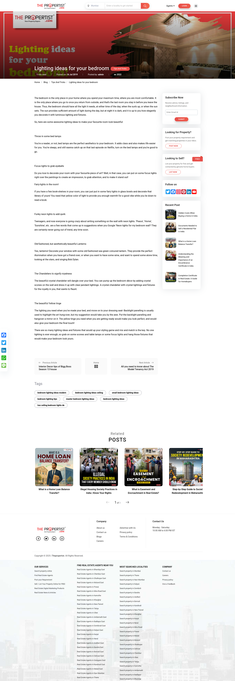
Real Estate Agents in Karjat (88, 634)
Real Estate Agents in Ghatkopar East (91, 578)
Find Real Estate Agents (43, 575)
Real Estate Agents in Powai (88, 587)
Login (184, 6)
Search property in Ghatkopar (131, 644)
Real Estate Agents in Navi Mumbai (90, 673)
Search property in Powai (129, 631)
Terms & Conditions (129, 536)
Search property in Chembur (130, 653)
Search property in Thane (129, 575)
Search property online (43, 571)
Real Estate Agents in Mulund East (90, 582)
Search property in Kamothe (130, 666)
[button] (127, 502)
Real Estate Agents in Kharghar (89, 600)
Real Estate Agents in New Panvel (90, 604)
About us (101, 527)
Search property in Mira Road (131, 627)
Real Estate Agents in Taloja (88, 608)
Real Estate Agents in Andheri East (90, 643)
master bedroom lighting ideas (80, 399)
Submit (181, 119)
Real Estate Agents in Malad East (90, 669)
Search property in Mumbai (130, 571)
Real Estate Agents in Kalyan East (90, 630)
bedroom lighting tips (47, 399)
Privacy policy (126, 532)
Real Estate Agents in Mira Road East (91, 591)
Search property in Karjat (129, 618)
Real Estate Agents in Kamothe (89, 595)
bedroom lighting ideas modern (51, 392)
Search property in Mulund (130, 640)
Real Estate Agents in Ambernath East (92, 617)
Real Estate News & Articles (45, 592)
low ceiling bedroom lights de (50, 405)
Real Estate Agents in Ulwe (87, 612)
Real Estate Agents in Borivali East (90, 651)
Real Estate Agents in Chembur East (91, 574)
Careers (100, 541)
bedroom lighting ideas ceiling (89, 392)
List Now (173, 172)
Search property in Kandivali (130, 605)
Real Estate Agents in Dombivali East (91, 625)
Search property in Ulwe (129, 657)
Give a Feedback (168, 584)
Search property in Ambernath (131, 670)
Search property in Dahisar (130, 648)
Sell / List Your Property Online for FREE (49, 584)
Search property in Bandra (130, 592)
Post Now (173, 146)
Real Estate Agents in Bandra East (90, 647)
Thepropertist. (58, 555)
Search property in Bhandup (130, 679)
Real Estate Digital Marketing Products (49, 588)
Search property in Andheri (130, 597)
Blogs (99, 536)
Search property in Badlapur (130, 674)
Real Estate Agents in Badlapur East (91, 621)
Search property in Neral (129, 623)
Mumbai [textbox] (95, 5)
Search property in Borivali (130, 601)
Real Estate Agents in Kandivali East (91, 664)
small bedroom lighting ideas (125, 392)
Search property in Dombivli (130, 588)
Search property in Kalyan (130, 584)
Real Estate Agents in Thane (88, 677)
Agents (170, 5)
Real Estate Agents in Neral (87, 638)
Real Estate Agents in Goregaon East (91, 660)
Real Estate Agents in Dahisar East (90, 656)
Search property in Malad (129, 635)
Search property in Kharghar (130, 614)
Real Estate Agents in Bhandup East (91, 569)
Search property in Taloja (129, 661)
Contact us (101, 532)
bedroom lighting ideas (113, 399)
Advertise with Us (128, 527)
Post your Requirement (43, 579)
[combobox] (95, 6)
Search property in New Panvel (131, 610)
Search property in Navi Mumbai (132, 579)
